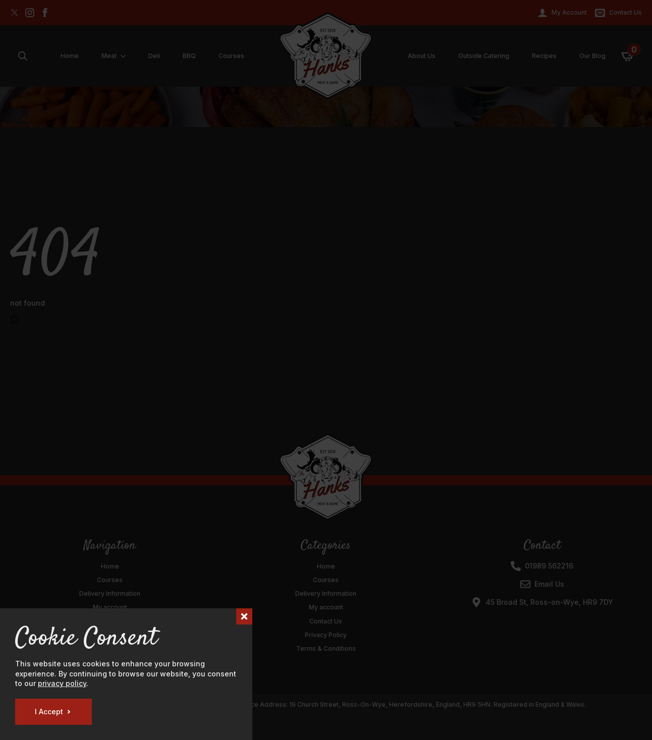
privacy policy (62, 683)
